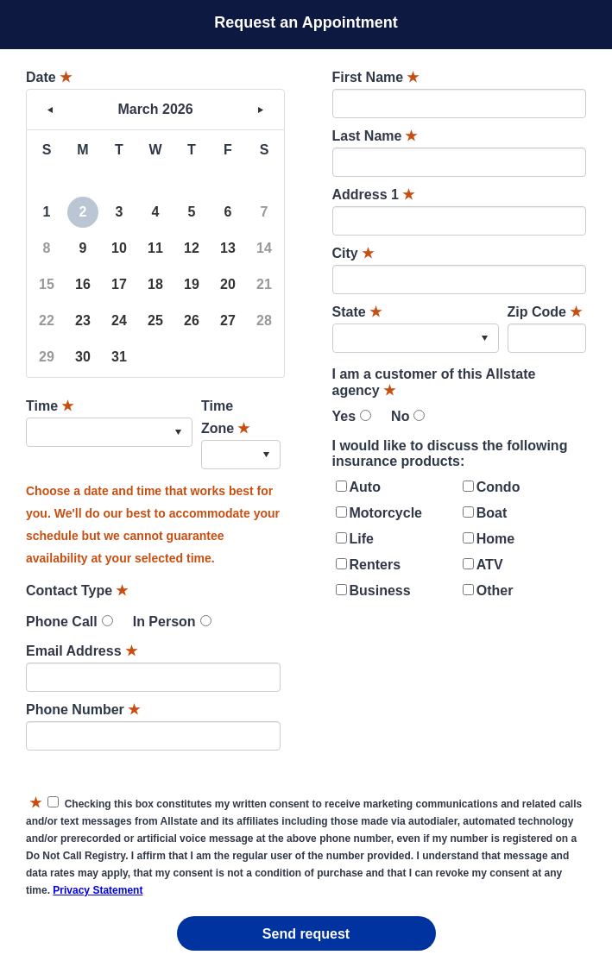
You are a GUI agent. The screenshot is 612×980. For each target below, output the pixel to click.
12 (191, 248)
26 (191, 320)
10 (119, 248)
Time (49, 406)
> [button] (260, 109)
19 (191, 284)
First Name (376, 77)
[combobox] (109, 432)
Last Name (375, 136)
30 (83, 356)
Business (380, 590)
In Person (164, 621)
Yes (344, 416)
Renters (375, 564)
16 (83, 284)
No (400, 416)
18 (155, 284)
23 (83, 320)
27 (228, 320)
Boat (492, 513)
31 (119, 356)
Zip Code (545, 312)
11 (155, 248)
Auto (365, 487)
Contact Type (77, 590)
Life (362, 538)
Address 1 (373, 194)
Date (49, 77)
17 (119, 284)
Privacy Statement (97, 890)
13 (228, 248)
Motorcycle (386, 513)
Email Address (81, 651)
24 (119, 320)
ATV (489, 564)
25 (155, 320)
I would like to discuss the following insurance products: (450, 453)
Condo (498, 487)
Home (495, 538)
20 (228, 284)
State (357, 312)
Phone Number (83, 709)
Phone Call (62, 621)
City (353, 253)
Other (495, 590)
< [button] (50, 109)
